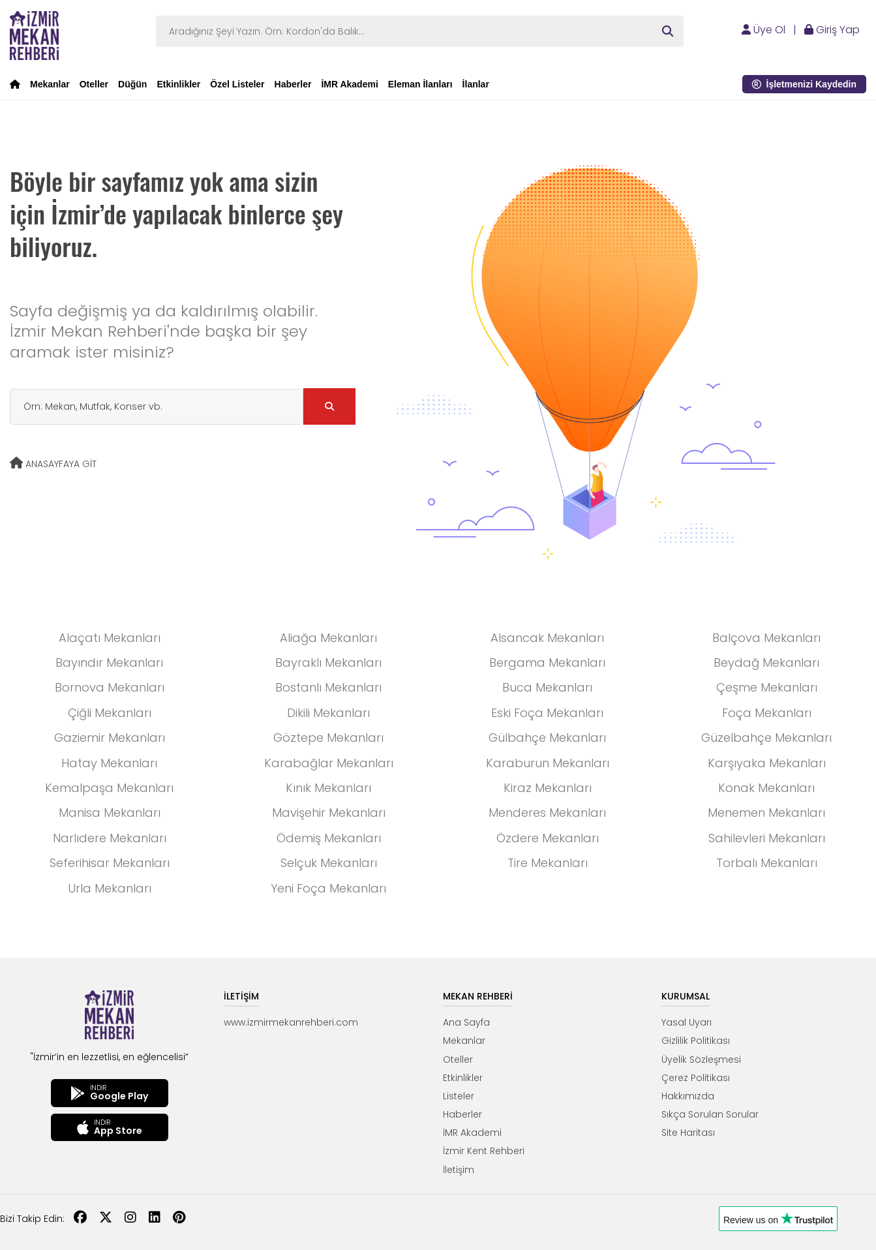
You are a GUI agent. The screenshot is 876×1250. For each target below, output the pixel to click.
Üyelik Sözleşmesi (701, 1059)
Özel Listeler (237, 84)
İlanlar (475, 84)
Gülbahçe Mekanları (547, 737)
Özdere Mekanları (547, 838)
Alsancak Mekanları (547, 638)
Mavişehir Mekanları (328, 812)
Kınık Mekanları (328, 788)
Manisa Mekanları (109, 812)
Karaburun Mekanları (547, 763)
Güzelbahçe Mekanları (766, 737)
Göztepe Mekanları (328, 737)
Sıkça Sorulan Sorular (710, 1114)
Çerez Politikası (695, 1077)
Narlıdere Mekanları (109, 838)
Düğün (132, 84)
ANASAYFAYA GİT (53, 463)
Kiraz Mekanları (548, 788)
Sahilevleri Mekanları (766, 838)
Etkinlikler (178, 84)
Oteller (94, 84)
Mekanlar (50, 84)
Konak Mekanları (766, 788)
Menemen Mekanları (766, 812)
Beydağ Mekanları (766, 662)
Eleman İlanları (420, 84)
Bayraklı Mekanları (328, 662)
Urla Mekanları (109, 888)
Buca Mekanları (547, 687)
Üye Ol (763, 29)
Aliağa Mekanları (328, 638)
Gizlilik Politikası (695, 1040)
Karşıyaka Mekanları (767, 763)
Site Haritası (688, 1132)
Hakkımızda (687, 1096)
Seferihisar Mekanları (110, 863)
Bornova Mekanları (109, 687)
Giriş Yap (832, 29)
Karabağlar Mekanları (328, 763)
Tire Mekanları (547, 863)
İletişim (458, 1169)
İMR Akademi (349, 84)
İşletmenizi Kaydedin (804, 84)
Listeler (458, 1096)
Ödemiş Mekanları (329, 838)
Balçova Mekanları (766, 638)
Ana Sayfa (466, 1022)
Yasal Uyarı (686, 1022)
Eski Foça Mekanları (547, 713)
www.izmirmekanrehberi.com (291, 1022)
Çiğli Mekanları (109, 713)
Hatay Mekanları (109, 763)
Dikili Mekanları (328, 713)
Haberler (293, 84)
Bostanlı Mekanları (328, 687)
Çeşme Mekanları (766, 687)
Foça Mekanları (766, 713)
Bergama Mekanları (547, 662)
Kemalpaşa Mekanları (109, 788)
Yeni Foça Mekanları (328, 888)
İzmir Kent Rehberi (483, 1150)
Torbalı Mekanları (766, 863)
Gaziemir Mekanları (109, 737)
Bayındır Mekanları (109, 662)
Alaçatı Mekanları (109, 638)
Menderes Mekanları (547, 812)
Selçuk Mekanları (328, 863)
